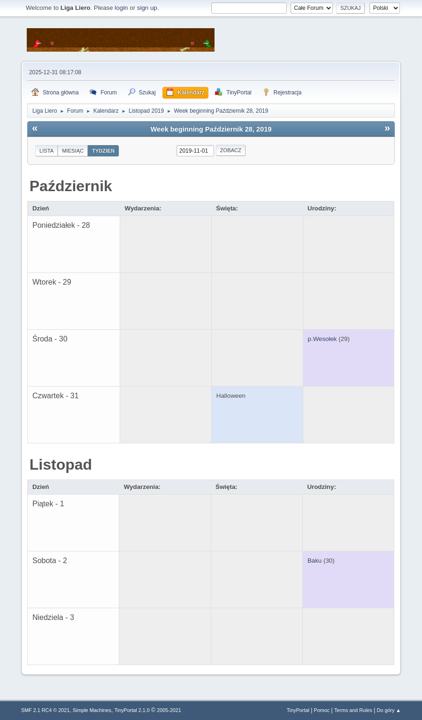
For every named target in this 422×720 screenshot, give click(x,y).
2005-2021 (169, 710)
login (121, 7)
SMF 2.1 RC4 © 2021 (45, 710)
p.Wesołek (322, 338)
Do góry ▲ (389, 710)
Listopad (61, 464)
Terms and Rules (353, 710)
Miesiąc (73, 151)
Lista (46, 151)
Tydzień (103, 151)
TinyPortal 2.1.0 (132, 710)
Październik (71, 186)
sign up (147, 7)
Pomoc (322, 710)
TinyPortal (298, 710)
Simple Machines (92, 710)
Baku (314, 560)
